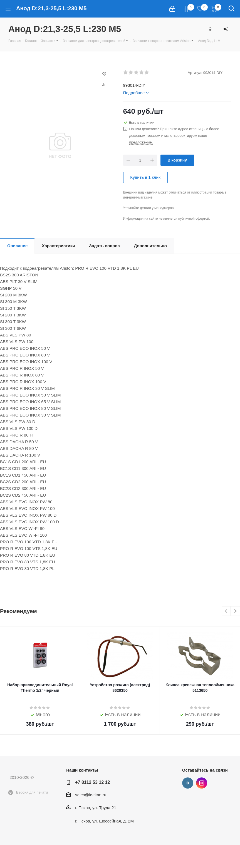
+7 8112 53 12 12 (92, 782)
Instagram (201, 783)
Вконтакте (187, 783)
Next (235, 611)
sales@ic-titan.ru (90, 794)
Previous (226, 611)
